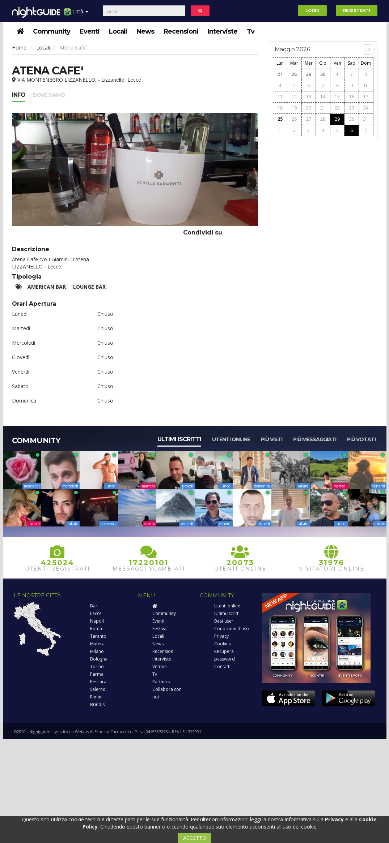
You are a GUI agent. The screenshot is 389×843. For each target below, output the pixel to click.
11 (280, 97)
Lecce (96, 613)
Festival (160, 628)
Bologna (98, 659)
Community (51, 31)
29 (308, 74)
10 (365, 85)
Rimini (96, 697)
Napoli (97, 621)
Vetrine (159, 666)
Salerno (98, 689)
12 (294, 97)
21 (322, 108)
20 (308, 108)
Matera (97, 644)
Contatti (222, 666)
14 (322, 97)
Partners (161, 682)
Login (312, 10)
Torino (97, 666)
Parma (96, 674)
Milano (97, 651)
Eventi (90, 31)
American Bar (47, 286)
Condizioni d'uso (231, 628)
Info (18, 94)
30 (322, 74)
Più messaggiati (314, 439)
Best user (223, 621)
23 (351, 108)
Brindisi (98, 704)
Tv (250, 31)
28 (294, 74)
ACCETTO (194, 837)
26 (294, 119)
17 (365, 97)
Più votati (361, 439)
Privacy (221, 636)
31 (365, 119)
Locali (118, 31)
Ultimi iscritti (179, 439)
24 (365, 108)
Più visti (271, 439)
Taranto (98, 636)
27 (280, 74)
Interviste (222, 31)
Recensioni (181, 31)
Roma (96, 628)
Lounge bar (89, 286)
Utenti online (231, 439)
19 (294, 108)
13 (308, 97)
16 (351, 97)
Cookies (222, 644)
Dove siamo (49, 95)
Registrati (356, 10)
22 (337, 108)
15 (337, 97)
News (145, 31)
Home (19, 47)
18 (280, 108)
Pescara (98, 682)
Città (76, 14)
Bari (94, 606)
